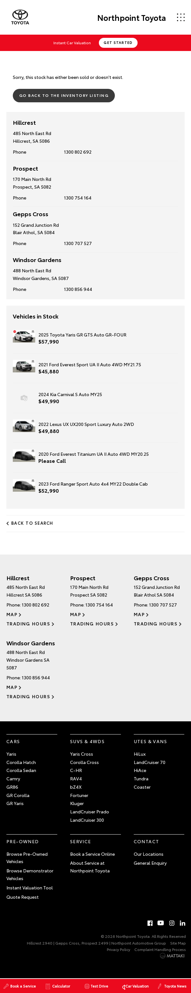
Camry (13, 778)
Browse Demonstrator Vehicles (29, 874)
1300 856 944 (78, 289)
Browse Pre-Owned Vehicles (27, 858)
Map (11, 614)
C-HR (76, 770)
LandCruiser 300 (87, 820)
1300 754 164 (78, 197)
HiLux (140, 754)
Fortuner (79, 795)
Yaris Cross (81, 754)
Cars (13, 741)
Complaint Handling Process (160, 949)
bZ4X (76, 787)
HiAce (140, 770)
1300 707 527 (78, 243)
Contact (146, 841)
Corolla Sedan (21, 770)
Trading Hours (28, 623)
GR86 (12, 787)
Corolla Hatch (21, 762)
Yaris (11, 754)
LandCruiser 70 (149, 762)
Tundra (141, 778)
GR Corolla (17, 795)
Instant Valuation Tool (29, 887)
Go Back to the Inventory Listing (63, 95)
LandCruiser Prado (89, 811)
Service (80, 841)
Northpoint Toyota (131, 17)
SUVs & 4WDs (87, 741)
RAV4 (76, 778)
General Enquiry (150, 863)
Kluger (77, 803)
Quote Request (22, 897)
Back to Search (32, 523)
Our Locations (148, 854)
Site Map (178, 943)
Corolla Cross (84, 762)
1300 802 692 (78, 152)
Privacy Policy (118, 949)
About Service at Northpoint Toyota (90, 867)
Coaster (142, 787)
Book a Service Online (92, 854)
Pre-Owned (22, 841)
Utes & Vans (150, 741)
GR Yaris (15, 803)
